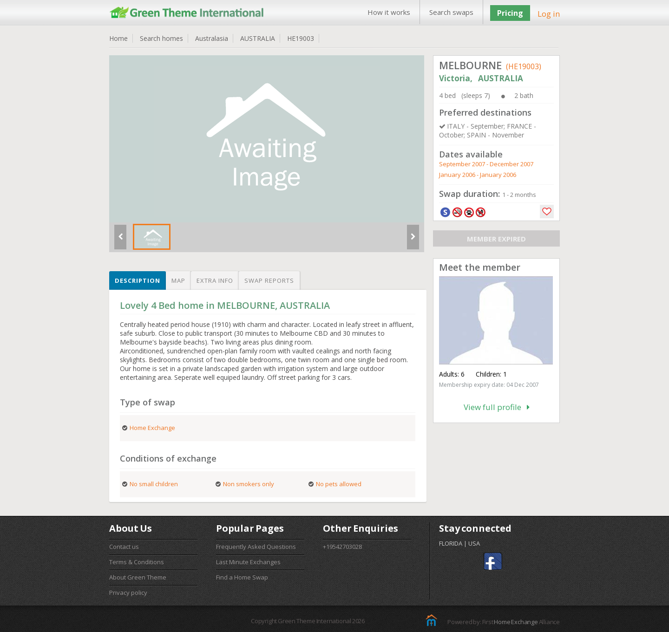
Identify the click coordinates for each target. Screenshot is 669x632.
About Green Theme (137, 577)
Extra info (215, 280)
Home (118, 38)
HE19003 (300, 38)
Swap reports (269, 280)
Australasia (211, 38)
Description (137, 280)
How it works (388, 12)
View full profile (497, 407)
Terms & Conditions (136, 562)
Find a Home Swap (242, 577)
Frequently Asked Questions (256, 546)
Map (178, 280)
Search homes (161, 38)
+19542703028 (342, 546)
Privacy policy (128, 592)
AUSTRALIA (257, 38)
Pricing (510, 13)
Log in (549, 13)
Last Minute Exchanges (248, 562)
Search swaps (451, 12)
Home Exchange (516, 622)
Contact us (124, 546)
